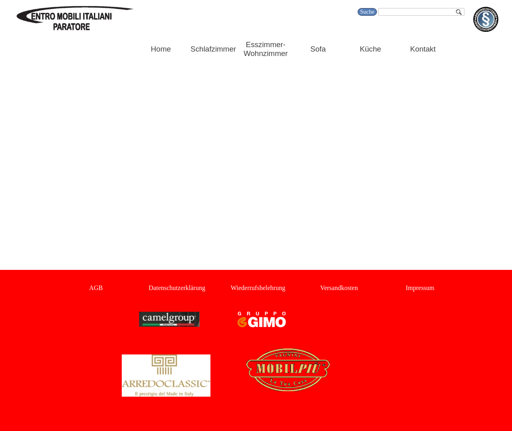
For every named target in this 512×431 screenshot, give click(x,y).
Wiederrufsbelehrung (258, 287)
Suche (367, 11)
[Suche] (421, 12)
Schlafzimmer (213, 49)
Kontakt (422, 49)
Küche (370, 49)
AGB (96, 287)
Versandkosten (339, 287)
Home (161, 49)
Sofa (318, 49)
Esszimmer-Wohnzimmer (266, 49)
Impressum (420, 287)
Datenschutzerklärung (177, 287)
